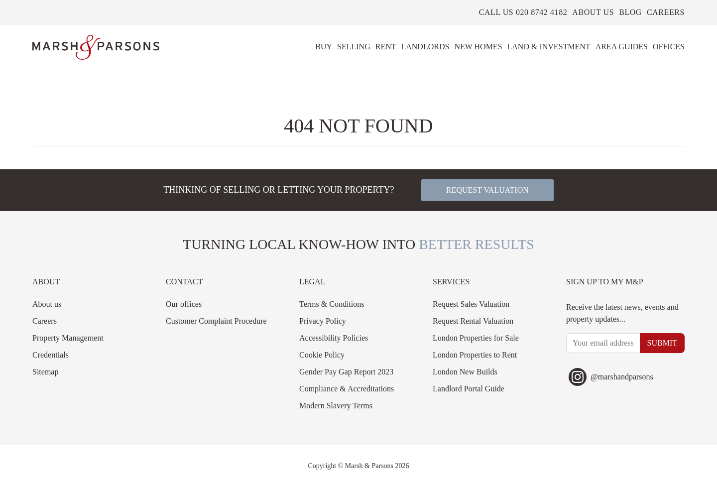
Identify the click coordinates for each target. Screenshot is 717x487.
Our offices (184, 304)
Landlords (425, 46)
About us (593, 12)
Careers (666, 12)
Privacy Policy (322, 321)
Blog (630, 12)
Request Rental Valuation (473, 321)
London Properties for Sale (476, 338)
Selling (353, 46)
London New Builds (465, 371)
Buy (323, 46)
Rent (385, 46)
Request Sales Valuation (471, 304)
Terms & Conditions (331, 304)
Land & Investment (549, 46)
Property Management (68, 338)
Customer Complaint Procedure (216, 321)
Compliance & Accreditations (346, 388)
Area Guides (622, 46)
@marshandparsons (611, 377)
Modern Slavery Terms (335, 405)
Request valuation (487, 190)
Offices (669, 46)
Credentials (50, 355)
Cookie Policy (322, 355)
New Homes (478, 46)
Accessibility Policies (333, 338)
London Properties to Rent (475, 355)
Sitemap (45, 371)
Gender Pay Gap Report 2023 (346, 371)
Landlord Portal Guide (468, 388)
